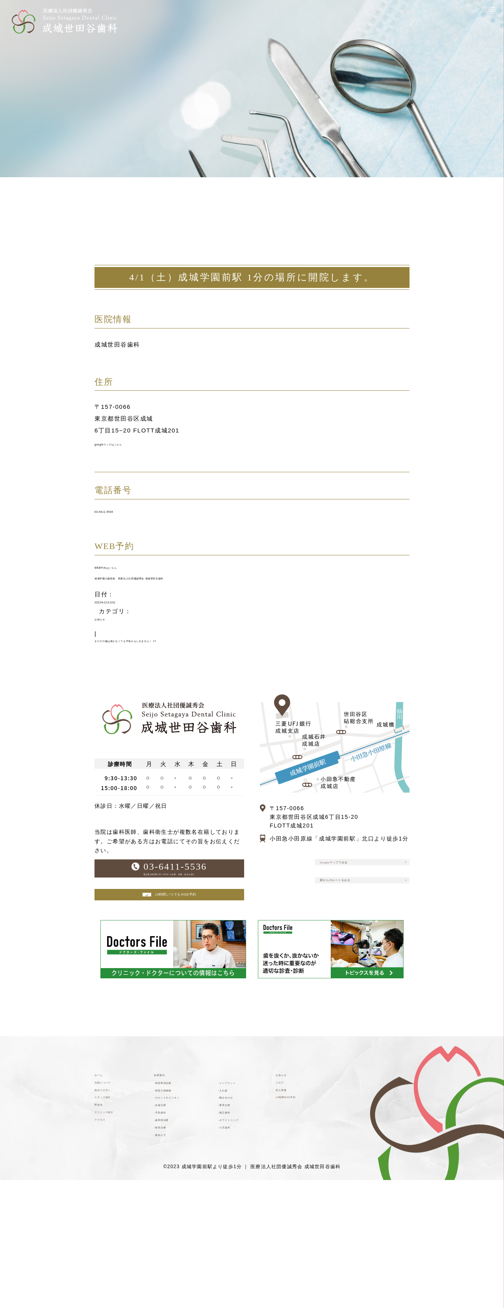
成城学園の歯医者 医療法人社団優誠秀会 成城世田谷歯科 (180, 602)
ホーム (103, 1151)
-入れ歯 (229, 1177)
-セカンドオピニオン (181, 1193)
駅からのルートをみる (361, 941)
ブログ (285, 1164)
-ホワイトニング (241, 1227)
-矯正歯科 (232, 1215)
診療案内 (166, 1151)
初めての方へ (113, 1177)
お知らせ (107, 656)
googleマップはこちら (127, 448)
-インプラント (238, 1164)
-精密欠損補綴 (174, 1177)
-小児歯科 (232, 1240)
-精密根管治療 (174, 1164)
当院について (113, 1164)
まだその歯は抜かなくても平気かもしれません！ (171, 684)
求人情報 (288, 1177)
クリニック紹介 (116, 1214)
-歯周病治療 (171, 1235)
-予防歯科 (168, 1223)
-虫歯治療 (168, 1210)
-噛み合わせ (235, 1189)
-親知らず (168, 1261)
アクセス (107, 1227)
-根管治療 (168, 1248)
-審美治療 (232, 1202)
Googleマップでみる (359, 913)
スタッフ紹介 (113, 1189)
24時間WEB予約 (299, 1189)
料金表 (103, 1202)
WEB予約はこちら (121, 584)
